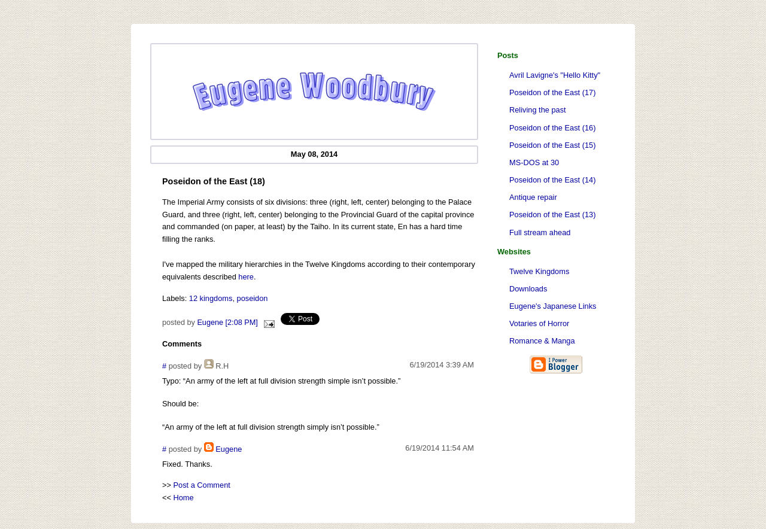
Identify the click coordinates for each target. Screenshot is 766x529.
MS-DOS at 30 (534, 162)
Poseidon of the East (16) (552, 127)
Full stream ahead (539, 232)
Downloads (528, 288)
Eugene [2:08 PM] (227, 322)
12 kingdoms (211, 298)
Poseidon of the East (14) (552, 179)
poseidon (252, 298)
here (246, 276)
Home (184, 497)
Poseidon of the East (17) (552, 92)
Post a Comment (202, 485)
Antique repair (533, 197)
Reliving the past (537, 109)
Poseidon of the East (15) (552, 145)
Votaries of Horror (539, 323)
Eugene (228, 449)
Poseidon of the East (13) (552, 214)
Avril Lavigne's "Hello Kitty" (554, 75)
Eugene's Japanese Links (552, 306)
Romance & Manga (542, 340)
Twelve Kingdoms (539, 271)
